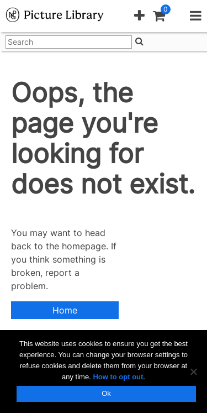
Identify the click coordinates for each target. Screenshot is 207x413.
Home (64, 310)
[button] (139, 16)
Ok (106, 393)
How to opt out (118, 377)
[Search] (139, 41)
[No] (193, 371)
